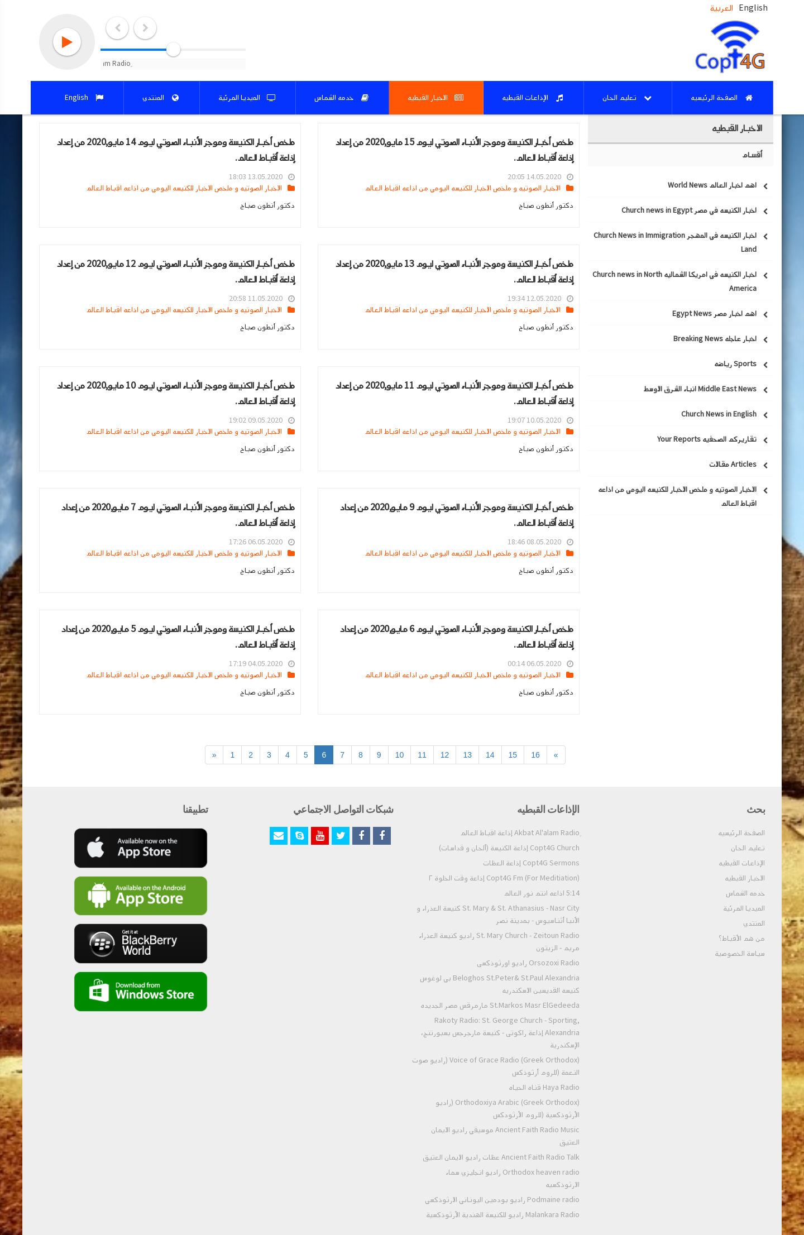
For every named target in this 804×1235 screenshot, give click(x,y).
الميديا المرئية (744, 908)
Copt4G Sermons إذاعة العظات (531, 863)
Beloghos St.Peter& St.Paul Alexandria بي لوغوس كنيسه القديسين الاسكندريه (500, 984)
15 (513, 754)
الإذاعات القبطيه (742, 863)
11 (422, 754)
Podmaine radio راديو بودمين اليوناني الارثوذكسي (502, 1200)
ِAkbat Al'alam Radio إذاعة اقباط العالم (520, 833)
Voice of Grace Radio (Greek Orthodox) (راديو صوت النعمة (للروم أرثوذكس (496, 1066)
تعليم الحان (748, 848)
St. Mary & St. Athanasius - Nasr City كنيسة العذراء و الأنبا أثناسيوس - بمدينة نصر (498, 914)
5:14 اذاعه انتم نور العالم (542, 893)
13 (467, 754)
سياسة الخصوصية (740, 954)
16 (535, 754)
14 (490, 754)
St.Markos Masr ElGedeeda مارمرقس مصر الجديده (500, 1006)
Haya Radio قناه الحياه (544, 1088)
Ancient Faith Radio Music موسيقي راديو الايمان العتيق (505, 1136)
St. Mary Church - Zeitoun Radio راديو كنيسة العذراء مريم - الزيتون (499, 942)
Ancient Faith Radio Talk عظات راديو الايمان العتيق (501, 1157)
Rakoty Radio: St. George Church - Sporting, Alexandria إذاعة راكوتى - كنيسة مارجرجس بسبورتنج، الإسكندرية (500, 1033)
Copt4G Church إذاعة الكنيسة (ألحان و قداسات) (509, 848)
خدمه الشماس (745, 893)
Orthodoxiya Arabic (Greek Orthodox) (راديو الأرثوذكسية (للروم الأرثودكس (508, 1109)
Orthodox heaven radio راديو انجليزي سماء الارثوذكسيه (513, 1178)
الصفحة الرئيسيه (741, 833)
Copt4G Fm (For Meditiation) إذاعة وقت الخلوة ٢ (504, 878)
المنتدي (754, 923)
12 (445, 754)
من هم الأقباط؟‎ (742, 939)
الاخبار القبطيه (745, 878)
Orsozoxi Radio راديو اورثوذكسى (528, 963)
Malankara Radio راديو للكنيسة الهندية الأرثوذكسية (503, 1215)
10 (399, 754)
